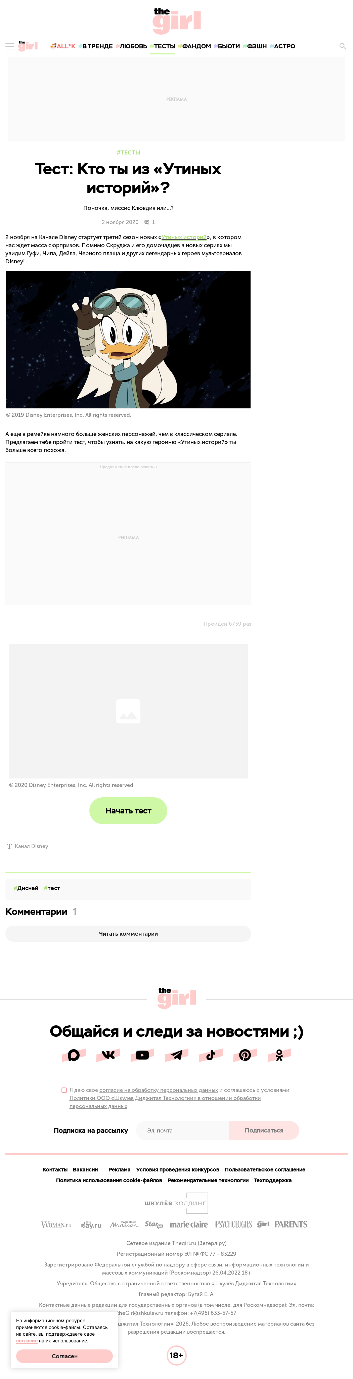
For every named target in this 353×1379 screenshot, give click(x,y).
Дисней (27, 888)
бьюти (229, 46)
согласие (27, 1340)
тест (54, 888)
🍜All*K (62, 46)
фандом (196, 46)
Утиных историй (184, 237)
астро (284, 46)
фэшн (257, 46)
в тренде (98, 46)
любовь (133, 46)
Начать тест (128, 810)
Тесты (130, 152)
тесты (164, 46)
